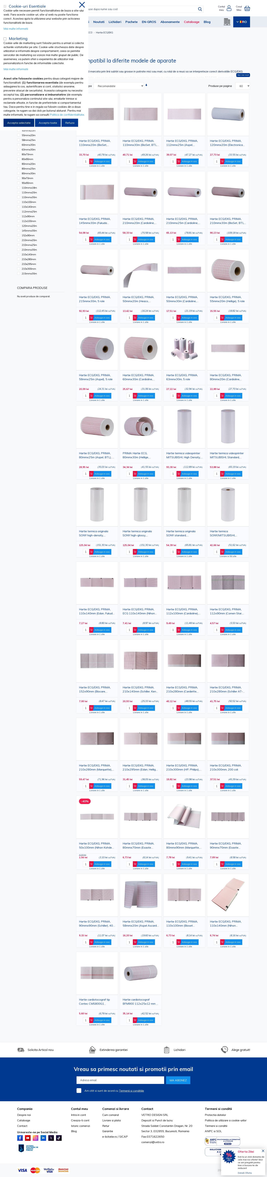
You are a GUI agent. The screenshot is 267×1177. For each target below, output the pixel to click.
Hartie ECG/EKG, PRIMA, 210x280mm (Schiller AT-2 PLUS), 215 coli (227, 690)
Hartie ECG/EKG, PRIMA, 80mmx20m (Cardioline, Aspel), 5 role (226, 377)
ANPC (209, 1131)
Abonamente (170, 22)
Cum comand (110, 1115)
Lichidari (115, 22)
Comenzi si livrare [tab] (115, 1109)
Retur (105, 1126)
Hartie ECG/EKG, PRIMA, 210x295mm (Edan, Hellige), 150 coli (141, 768)
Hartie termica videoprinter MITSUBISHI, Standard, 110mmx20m (227, 455)
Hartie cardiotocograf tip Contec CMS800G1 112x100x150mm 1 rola (94, 1002)
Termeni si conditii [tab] (218, 1109)
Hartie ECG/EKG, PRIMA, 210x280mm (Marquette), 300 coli (95, 768)
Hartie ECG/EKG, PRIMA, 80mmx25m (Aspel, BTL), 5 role (96, 455)
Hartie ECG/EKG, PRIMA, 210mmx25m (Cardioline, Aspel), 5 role (182, 221)
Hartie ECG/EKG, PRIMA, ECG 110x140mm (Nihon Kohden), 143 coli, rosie (139, 611)
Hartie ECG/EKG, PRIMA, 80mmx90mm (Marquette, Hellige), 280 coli (182, 846)
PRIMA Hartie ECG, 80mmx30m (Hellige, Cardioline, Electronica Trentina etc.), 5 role (136, 455)
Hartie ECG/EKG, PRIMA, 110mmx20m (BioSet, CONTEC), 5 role (95, 143)
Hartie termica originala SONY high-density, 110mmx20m (93, 533)
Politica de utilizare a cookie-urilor (226, 1120)
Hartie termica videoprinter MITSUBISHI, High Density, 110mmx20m (183, 455)
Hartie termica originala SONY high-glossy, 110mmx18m (137, 533)
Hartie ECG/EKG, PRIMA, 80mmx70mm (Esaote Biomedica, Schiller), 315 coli (140, 846)
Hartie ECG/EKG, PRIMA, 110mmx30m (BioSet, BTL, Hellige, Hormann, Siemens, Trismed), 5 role (140, 143)
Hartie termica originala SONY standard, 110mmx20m (180, 533)
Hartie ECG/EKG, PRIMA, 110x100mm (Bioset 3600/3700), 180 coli (182, 924)
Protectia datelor (215, 1115)
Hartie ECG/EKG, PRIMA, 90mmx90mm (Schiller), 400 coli (97, 924)
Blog (207, 22)
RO (241, 22)
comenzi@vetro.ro (152, 1142)
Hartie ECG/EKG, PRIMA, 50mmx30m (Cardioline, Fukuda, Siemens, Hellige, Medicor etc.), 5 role (182, 299)
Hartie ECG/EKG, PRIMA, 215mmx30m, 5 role (95, 299)
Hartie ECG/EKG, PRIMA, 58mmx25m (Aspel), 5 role (96, 377)
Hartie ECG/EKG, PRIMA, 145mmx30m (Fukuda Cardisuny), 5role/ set (95, 221)
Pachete (131, 22)
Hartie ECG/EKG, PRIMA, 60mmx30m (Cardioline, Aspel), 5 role (138, 377)
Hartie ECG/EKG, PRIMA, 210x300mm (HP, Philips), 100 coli (182, 768)
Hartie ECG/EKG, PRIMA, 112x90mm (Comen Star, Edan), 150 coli (226, 611)
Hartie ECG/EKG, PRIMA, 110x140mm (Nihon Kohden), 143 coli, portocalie (228, 924)
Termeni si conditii (216, 1126)
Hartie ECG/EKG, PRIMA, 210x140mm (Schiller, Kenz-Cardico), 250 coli (141, 690)
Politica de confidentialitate (67, 114)
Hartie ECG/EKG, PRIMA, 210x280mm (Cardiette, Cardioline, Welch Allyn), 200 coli (184, 690)
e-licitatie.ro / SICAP (115, 1136)
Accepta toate (48, 122)
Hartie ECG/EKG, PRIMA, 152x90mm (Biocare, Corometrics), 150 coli (95, 690)
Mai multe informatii (16, 28)
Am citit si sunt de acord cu (114, 1090)
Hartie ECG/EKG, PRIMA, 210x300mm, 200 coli (226, 767)
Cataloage (191, 22)
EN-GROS (149, 22)
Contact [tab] (147, 1109)
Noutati (98, 22)
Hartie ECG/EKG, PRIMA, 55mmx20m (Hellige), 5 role (227, 299)
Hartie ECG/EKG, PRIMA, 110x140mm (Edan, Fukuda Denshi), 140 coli (96, 611)
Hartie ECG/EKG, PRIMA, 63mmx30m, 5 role (182, 377)
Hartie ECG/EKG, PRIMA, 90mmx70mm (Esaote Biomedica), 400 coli (226, 846)
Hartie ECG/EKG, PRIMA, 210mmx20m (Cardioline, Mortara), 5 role (138, 221)
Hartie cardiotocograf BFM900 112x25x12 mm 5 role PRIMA (140, 1002)
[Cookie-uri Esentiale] (5, 6)
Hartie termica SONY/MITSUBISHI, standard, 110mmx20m (225, 533)
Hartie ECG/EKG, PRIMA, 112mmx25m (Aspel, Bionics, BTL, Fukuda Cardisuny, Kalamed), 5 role (183, 143)
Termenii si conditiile (131, 1090)
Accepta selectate (19, 122)
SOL (219, 1131)
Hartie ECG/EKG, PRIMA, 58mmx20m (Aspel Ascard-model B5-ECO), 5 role (140, 924)
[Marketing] (5, 38)
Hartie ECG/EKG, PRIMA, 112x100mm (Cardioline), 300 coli (182, 611)
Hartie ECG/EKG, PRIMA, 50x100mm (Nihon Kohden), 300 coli (97, 846)
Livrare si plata (111, 1120)
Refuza (69, 122)
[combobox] (137, 9)
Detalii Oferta (245, 1173)
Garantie (107, 1131)
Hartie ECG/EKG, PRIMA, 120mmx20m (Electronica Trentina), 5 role (226, 143)
